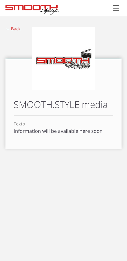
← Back (12, 29)
